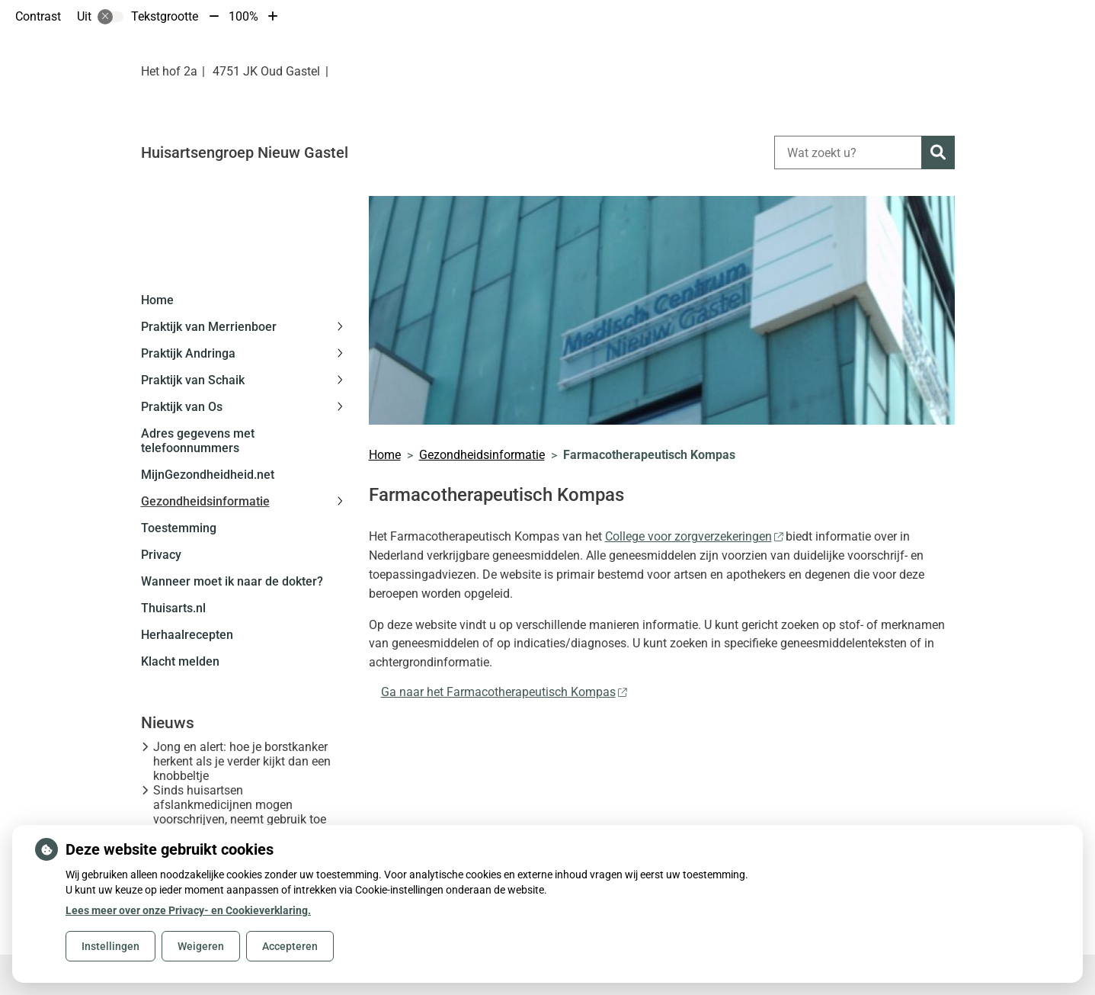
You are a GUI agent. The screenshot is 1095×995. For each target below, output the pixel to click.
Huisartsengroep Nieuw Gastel (244, 152)
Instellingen (110, 946)
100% (243, 16)
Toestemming (178, 528)
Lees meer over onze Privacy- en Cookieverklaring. (188, 910)
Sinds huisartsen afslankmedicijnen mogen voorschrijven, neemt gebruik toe (239, 804)
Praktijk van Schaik (193, 380)
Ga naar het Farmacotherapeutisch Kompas (504, 692)
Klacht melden (180, 661)
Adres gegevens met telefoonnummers (198, 440)
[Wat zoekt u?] (847, 152)
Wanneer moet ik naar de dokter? (232, 581)
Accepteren (290, 946)
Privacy (161, 554)
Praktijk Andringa (188, 353)
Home (157, 300)
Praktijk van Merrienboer (209, 326)
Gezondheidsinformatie (205, 501)
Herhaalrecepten (187, 634)
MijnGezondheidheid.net (207, 474)
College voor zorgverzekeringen (694, 536)
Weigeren (201, 946)
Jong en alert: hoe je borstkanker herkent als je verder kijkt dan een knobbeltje (242, 761)
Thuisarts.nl (173, 608)
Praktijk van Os (182, 407)
